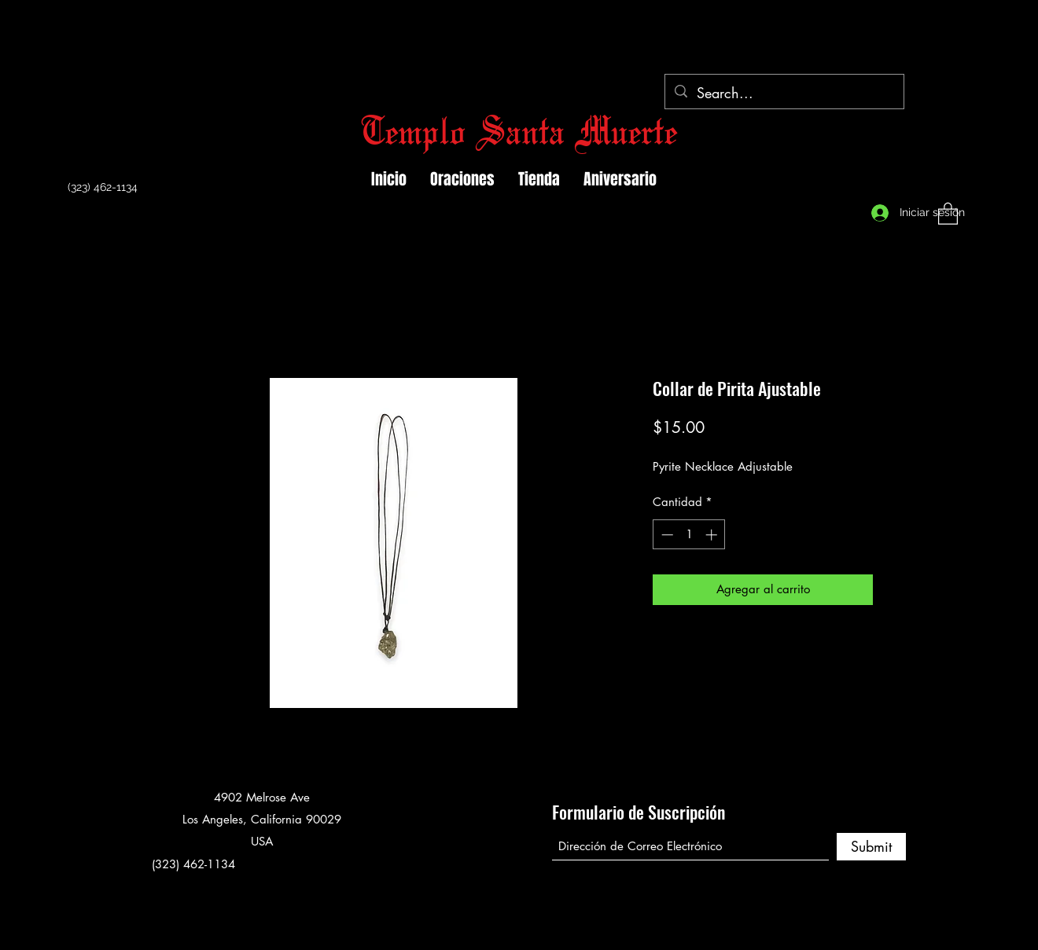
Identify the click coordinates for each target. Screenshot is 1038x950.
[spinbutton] (689, 534)
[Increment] (712, 534)
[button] (948, 213)
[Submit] (871, 846)
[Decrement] (665, 534)
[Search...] (784, 93)
